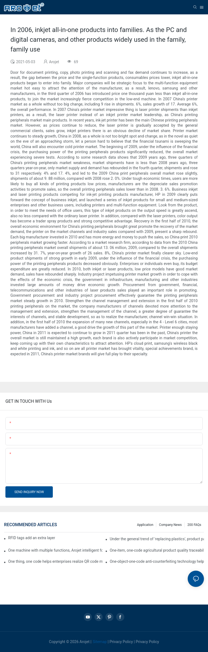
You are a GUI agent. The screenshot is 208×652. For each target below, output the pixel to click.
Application (145, 525)
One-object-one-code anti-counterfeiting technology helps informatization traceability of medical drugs (157, 561)
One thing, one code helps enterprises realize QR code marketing (55, 561)
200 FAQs (194, 525)
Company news (170, 525)
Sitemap (100, 642)
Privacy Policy (121, 642)
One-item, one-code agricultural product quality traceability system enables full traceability (157, 550)
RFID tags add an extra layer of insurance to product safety (31, 538)
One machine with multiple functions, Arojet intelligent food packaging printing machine (55, 550)
